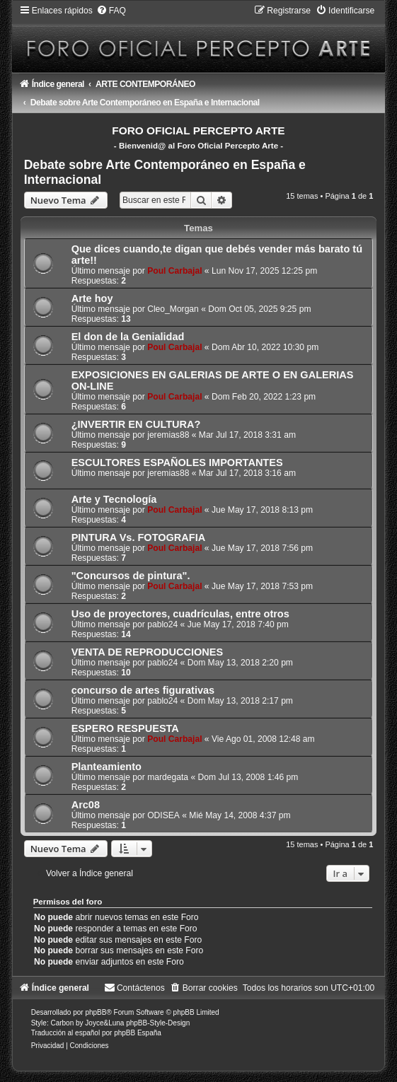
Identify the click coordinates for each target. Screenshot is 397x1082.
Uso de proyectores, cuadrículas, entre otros (180, 613)
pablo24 (162, 624)
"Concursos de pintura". (130, 575)
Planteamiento (106, 766)
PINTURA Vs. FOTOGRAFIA (138, 537)
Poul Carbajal (174, 271)
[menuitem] (111, 11)
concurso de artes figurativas (142, 690)
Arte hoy (92, 298)
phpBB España (137, 1033)
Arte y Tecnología (114, 499)
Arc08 (85, 804)
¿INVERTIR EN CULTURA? (136, 424)
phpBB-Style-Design (158, 1023)
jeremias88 (168, 435)
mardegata (167, 777)
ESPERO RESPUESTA (125, 728)
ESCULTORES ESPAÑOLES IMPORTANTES (177, 462)
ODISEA (163, 815)
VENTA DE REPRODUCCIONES (147, 652)
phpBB (95, 1012)
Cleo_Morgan (173, 309)
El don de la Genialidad (128, 336)
